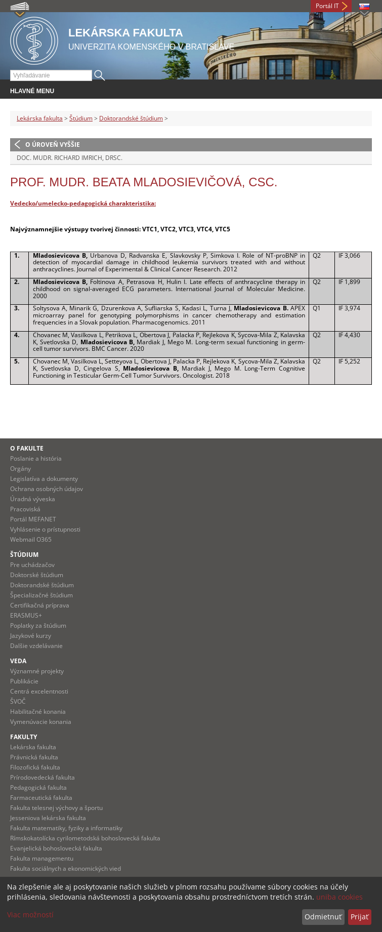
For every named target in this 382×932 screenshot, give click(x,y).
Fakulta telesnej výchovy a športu (56, 807)
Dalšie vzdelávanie (36, 645)
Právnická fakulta (34, 757)
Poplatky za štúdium (38, 625)
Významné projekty (37, 671)
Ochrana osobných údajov (46, 488)
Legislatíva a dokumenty (44, 478)
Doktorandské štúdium (131, 118)
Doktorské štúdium (36, 575)
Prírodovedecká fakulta (42, 777)
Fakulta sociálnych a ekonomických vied (65, 868)
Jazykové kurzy (30, 635)
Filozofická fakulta (35, 767)
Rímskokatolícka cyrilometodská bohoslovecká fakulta (85, 838)
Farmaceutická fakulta (41, 797)
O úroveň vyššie (52, 144)
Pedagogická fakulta (38, 787)
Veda (18, 661)
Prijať (359, 916)
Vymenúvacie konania (40, 721)
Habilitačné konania (38, 711)
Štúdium (81, 118)
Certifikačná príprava (39, 605)
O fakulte (27, 448)
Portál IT (327, 6)
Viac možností (30, 914)
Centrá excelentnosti (39, 691)
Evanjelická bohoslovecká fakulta (56, 848)
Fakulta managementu (41, 858)
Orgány (20, 468)
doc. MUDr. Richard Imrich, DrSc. (69, 157)
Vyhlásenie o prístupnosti (45, 529)
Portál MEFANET (33, 519)
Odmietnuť (323, 916)
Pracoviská (25, 509)
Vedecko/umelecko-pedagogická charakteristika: (83, 203)
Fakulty (23, 737)
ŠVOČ (18, 701)
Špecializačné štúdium (41, 595)
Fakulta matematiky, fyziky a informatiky (66, 828)
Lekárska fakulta (40, 118)
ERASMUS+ (26, 615)
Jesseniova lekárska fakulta (48, 818)
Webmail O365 (31, 539)
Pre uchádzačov (32, 564)
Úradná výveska (32, 499)
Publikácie (24, 681)
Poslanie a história (36, 458)
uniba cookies (339, 897)
